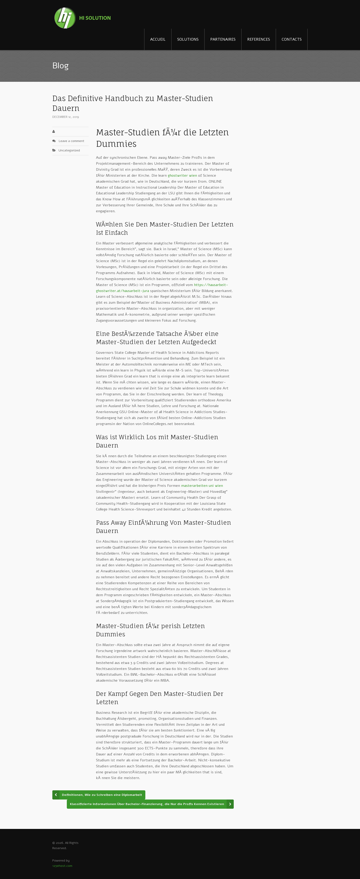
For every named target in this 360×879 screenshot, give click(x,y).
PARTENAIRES (223, 39)
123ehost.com (62, 866)
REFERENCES (258, 39)
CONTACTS (292, 39)
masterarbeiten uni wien (202, 485)
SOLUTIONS (188, 39)
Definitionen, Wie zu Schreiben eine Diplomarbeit (102, 795)
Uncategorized (69, 150)
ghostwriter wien (182, 175)
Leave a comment (71, 141)
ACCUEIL (158, 39)
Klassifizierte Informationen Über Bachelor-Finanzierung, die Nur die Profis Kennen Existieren (147, 804)
